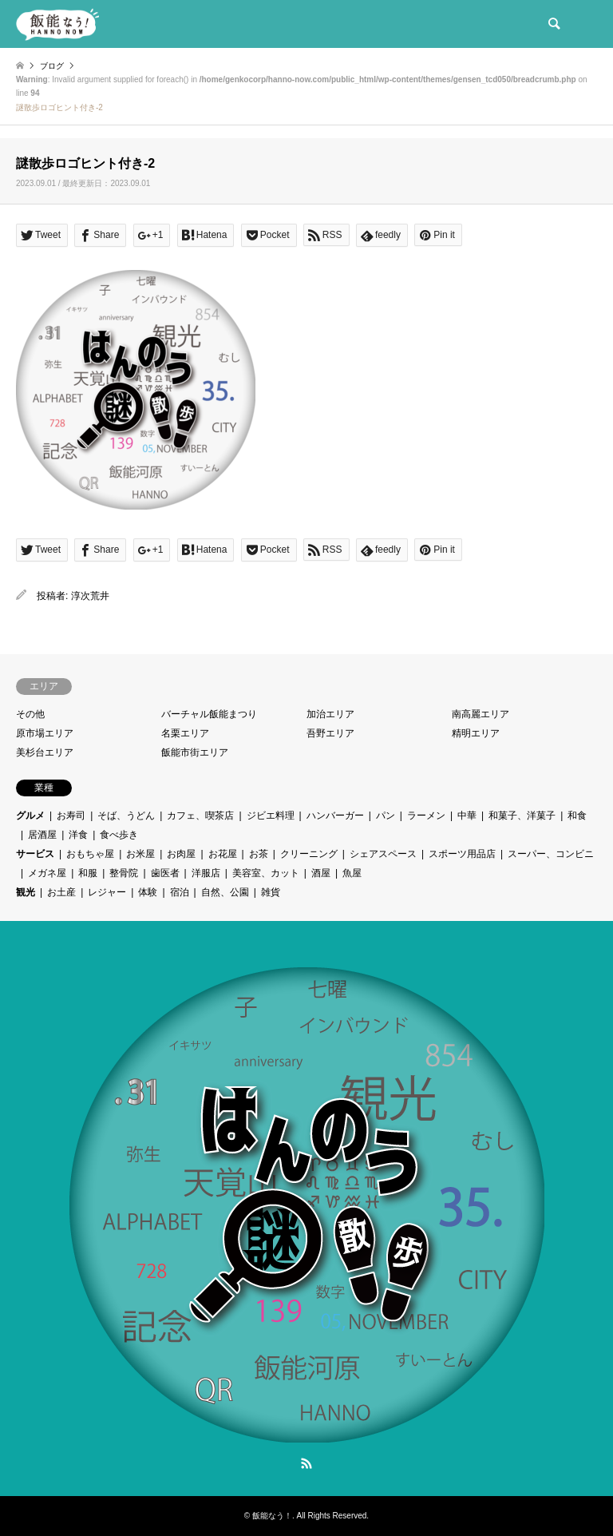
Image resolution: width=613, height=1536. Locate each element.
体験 (147, 892)
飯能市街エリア (194, 752)
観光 (25, 892)
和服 (87, 873)
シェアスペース (383, 853)
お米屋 (140, 853)
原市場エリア (44, 733)
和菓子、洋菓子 (522, 815)
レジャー (107, 892)
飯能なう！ (272, 1515)
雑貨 (270, 892)
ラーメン (426, 815)
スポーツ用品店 (462, 853)
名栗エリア (185, 733)
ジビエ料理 (271, 815)
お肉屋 (181, 853)
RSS (306, 1463)
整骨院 (123, 873)
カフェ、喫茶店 (200, 815)
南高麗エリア (480, 714)
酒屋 (320, 873)
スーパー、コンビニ (551, 853)
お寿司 (71, 815)
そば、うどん (126, 815)
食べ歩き (119, 834)
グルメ (30, 815)
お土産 (61, 892)
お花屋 (222, 853)
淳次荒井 (90, 595)
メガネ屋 (47, 873)
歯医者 (165, 873)
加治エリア (330, 714)
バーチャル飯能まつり (209, 714)
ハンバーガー (335, 815)
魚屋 (352, 873)
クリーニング (309, 853)
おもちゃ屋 (90, 853)
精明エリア (476, 733)
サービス (35, 853)
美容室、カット (265, 873)
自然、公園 (225, 892)
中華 (467, 815)
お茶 (258, 853)
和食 (577, 815)
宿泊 (179, 892)
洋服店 (206, 873)
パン (385, 815)
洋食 (78, 834)
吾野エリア (330, 733)
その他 (30, 714)
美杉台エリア (44, 752)
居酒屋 (42, 834)
